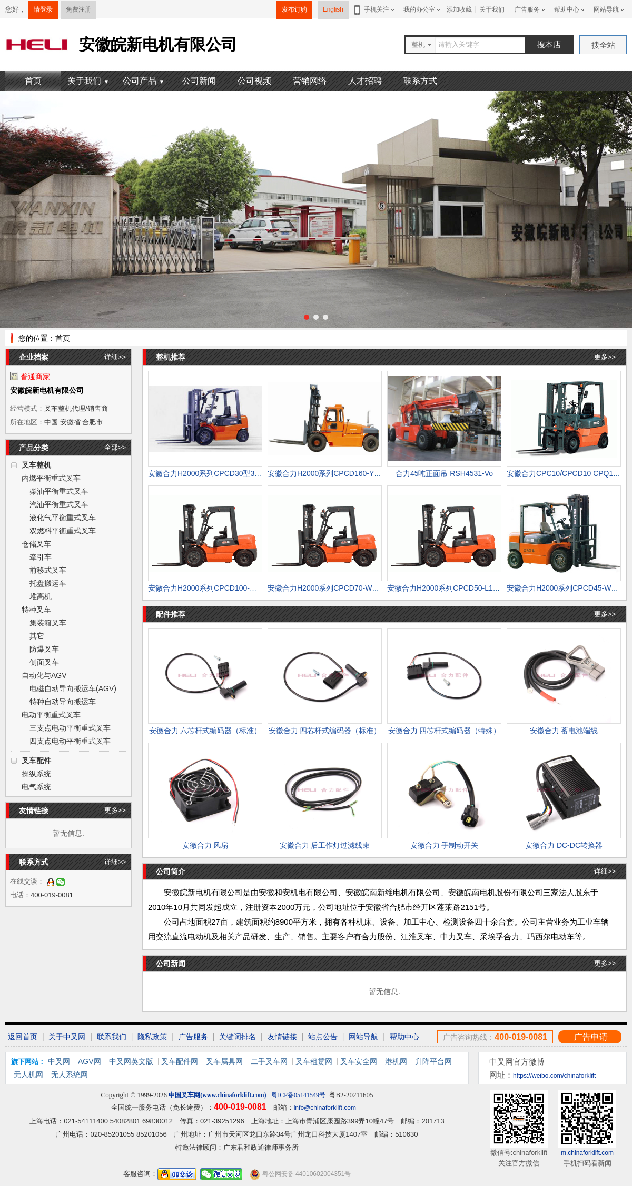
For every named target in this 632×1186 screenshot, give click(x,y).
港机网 (396, 1061)
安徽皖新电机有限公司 (47, 390)
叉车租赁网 (313, 1061)
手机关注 (374, 9)
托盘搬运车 (47, 583)
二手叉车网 (269, 1061)
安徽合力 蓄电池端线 (564, 730)
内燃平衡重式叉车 (51, 478)
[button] (306, 317)
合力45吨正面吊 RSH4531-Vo (444, 473)
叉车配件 (36, 760)
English (333, 9)
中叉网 (59, 1061)
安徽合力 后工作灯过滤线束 (325, 845)
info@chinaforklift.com (325, 1107)
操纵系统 (36, 773)
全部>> (115, 447)
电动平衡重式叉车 (51, 715)
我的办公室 (419, 9)
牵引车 (40, 557)
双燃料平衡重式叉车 (62, 530)
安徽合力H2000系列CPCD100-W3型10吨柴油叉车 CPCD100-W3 (255, 588)
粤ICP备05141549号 (298, 1095)
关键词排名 (237, 1036)
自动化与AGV (44, 675)
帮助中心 (566, 9)
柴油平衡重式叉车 (58, 491)
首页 (33, 80)
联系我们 (111, 1036)
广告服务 (527, 9)
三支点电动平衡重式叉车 (70, 728)
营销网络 (310, 80)
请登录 (43, 9)
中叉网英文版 (131, 1061)
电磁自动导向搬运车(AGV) (72, 688)
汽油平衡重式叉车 (58, 504)
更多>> (115, 810)
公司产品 (143, 80)
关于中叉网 (66, 1036)
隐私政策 (152, 1036)
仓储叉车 (36, 544)
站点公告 (323, 1036)
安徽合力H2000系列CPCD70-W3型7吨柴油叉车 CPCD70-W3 (368, 588)
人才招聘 (365, 80)
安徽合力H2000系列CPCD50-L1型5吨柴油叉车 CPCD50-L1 (485, 588)
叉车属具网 (224, 1061)
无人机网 (28, 1074)
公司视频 (254, 80)
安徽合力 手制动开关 (444, 845)
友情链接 (282, 1036)
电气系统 (36, 787)
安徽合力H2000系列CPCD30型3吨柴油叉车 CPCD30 (235, 473)
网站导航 (606, 9)
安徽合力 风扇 (205, 845)
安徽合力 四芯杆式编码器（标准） (325, 730)
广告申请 (591, 1036)
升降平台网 (433, 1061)
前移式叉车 (47, 570)
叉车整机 (36, 465)
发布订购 (294, 9)
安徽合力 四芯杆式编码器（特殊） (444, 730)
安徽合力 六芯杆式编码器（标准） (205, 730)
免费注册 (78, 9)
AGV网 (89, 1061)
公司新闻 (199, 80)
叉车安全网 (358, 1061)
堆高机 (40, 596)
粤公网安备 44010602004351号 (300, 1174)
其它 (36, 636)
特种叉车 (36, 609)
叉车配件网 (179, 1061)
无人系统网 (69, 1074)
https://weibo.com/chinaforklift (554, 1075)
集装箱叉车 (47, 623)
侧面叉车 (44, 662)
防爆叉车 (44, 649)
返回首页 (22, 1036)
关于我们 (492, 9)
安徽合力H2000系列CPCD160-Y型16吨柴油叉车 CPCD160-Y (368, 473)
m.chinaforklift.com (587, 1153)
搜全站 (603, 44)
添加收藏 (459, 9)
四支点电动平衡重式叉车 (70, 741)
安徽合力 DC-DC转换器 (564, 845)
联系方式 (420, 80)
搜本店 (549, 44)
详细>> (115, 357)
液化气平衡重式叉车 (62, 517)
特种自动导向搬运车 (62, 701)
